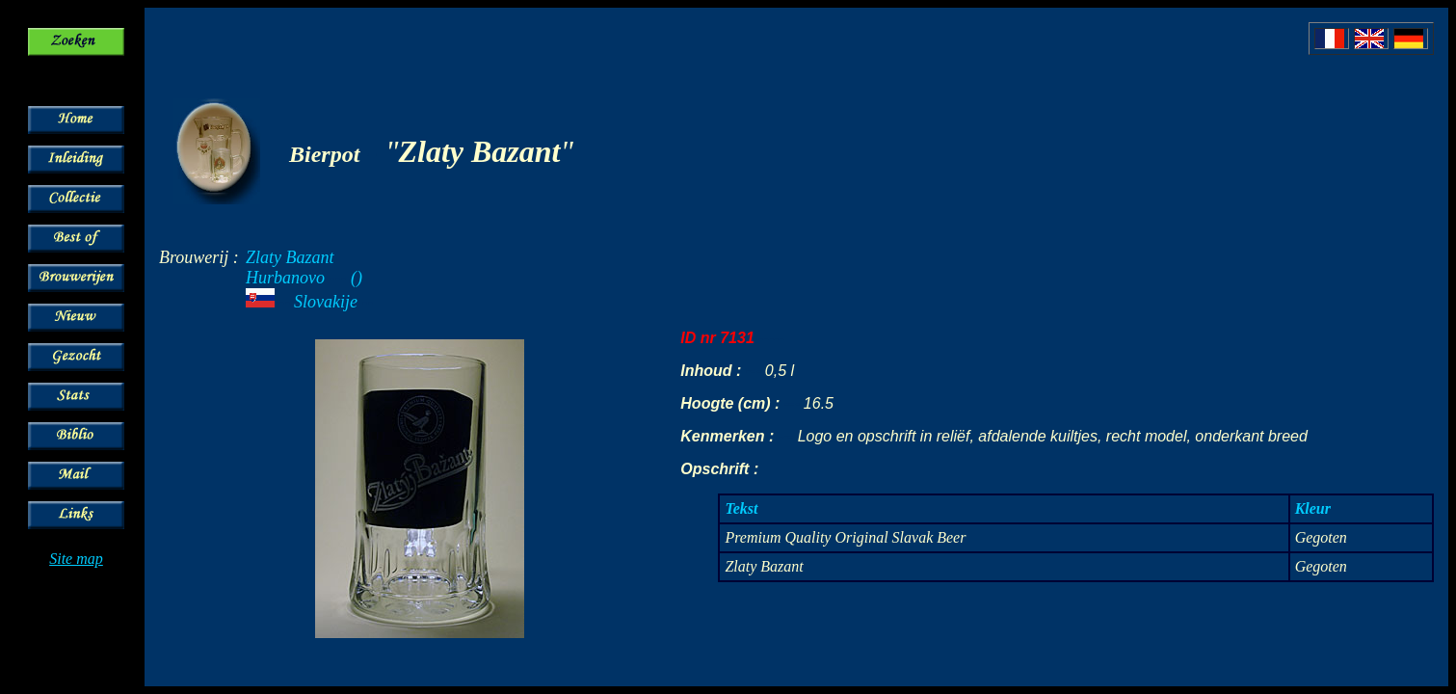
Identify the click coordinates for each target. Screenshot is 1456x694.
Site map (76, 558)
